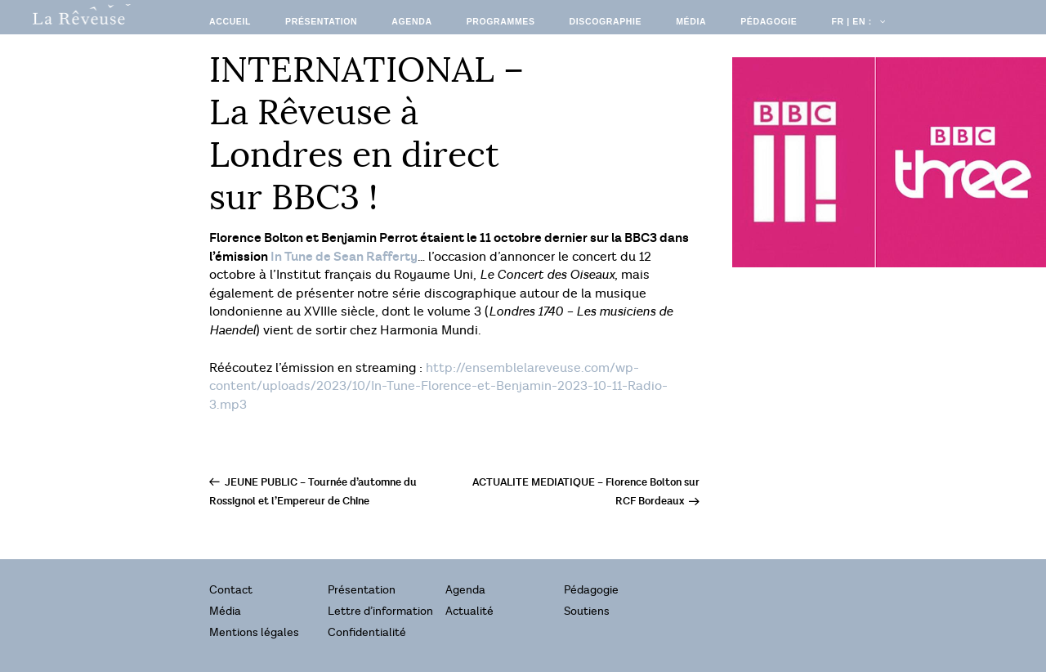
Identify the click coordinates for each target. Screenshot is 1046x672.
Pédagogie (768, 21)
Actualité (469, 611)
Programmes (501, 21)
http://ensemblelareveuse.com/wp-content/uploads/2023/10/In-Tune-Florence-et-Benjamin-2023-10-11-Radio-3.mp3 (438, 387)
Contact (231, 590)
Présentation (321, 21)
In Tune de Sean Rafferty (344, 257)
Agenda (411, 21)
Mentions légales (254, 632)
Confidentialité (367, 632)
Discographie (606, 21)
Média (691, 21)
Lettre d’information (380, 611)
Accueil (230, 21)
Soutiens (587, 611)
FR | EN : (857, 21)
